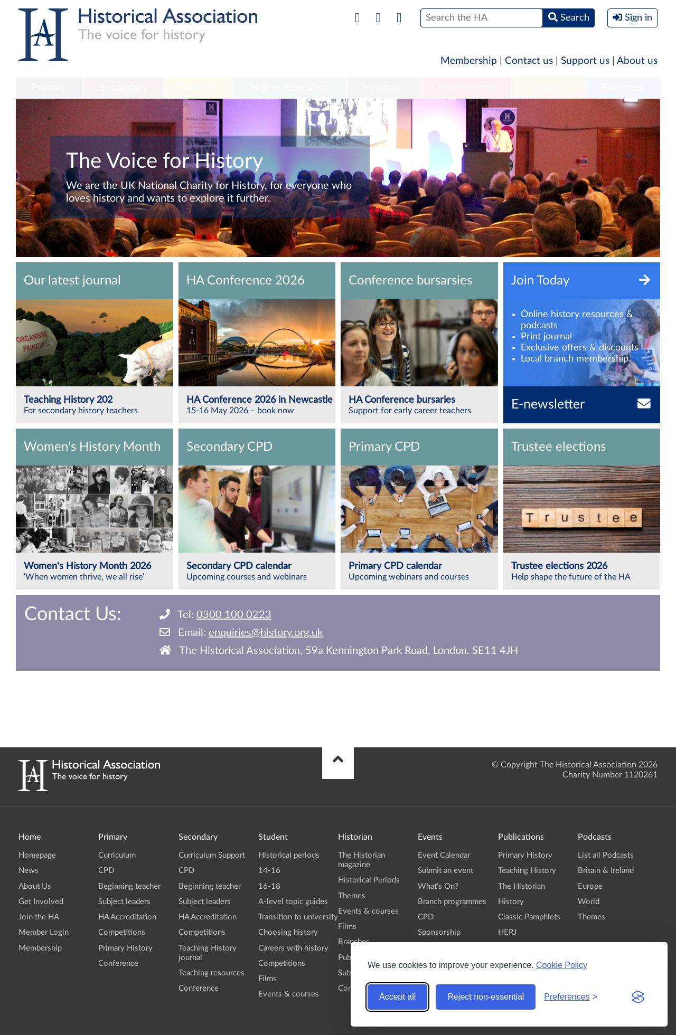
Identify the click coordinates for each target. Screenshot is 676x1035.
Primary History (125, 948)
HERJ (507, 932)
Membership (468, 61)
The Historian (521, 886)
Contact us (529, 61)
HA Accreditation (127, 917)
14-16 (269, 871)
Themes (351, 896)
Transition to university (298, 917)
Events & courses (288, 994)
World (588, 902)
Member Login (43, 932)
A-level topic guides (293, 902)
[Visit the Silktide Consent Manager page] (638, 997)
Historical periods (289, 855)
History (511, 902)
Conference (118, 963)
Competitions (121, 932)
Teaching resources (212, 973)
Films (267, 979)
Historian (384, 87)
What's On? (438, 886)
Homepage (37, 855)
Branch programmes (452, 902)
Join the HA (38, 917)
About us (637, 61)
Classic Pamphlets (529, 917)
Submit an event (445, 871)
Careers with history (293, 948)
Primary (49, 87)
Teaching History (527, 871)
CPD (106, 871)
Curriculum (117, 855)
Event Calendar (444, 855)
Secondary (123, 87)
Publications (466, 87)
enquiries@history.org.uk (266, 633)
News (28, 871)
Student (198, 87)
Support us (585, 61)
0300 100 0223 (233, 615)
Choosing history (288, 932)
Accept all (397, 996)
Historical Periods (369, 880)
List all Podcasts (606, 855)
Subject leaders (124, 902)
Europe (590, 886)
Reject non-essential (485, 996)
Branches (622, 87)
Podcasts (548, 87)
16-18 (269, 886)
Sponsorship (439, 932)
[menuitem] (49, 88)
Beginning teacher (129, 886)
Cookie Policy (561, 965)
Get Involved (40, 902)
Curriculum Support (212, 855)
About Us (34, 886)
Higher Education (290, 87)
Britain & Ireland (606, 871)
